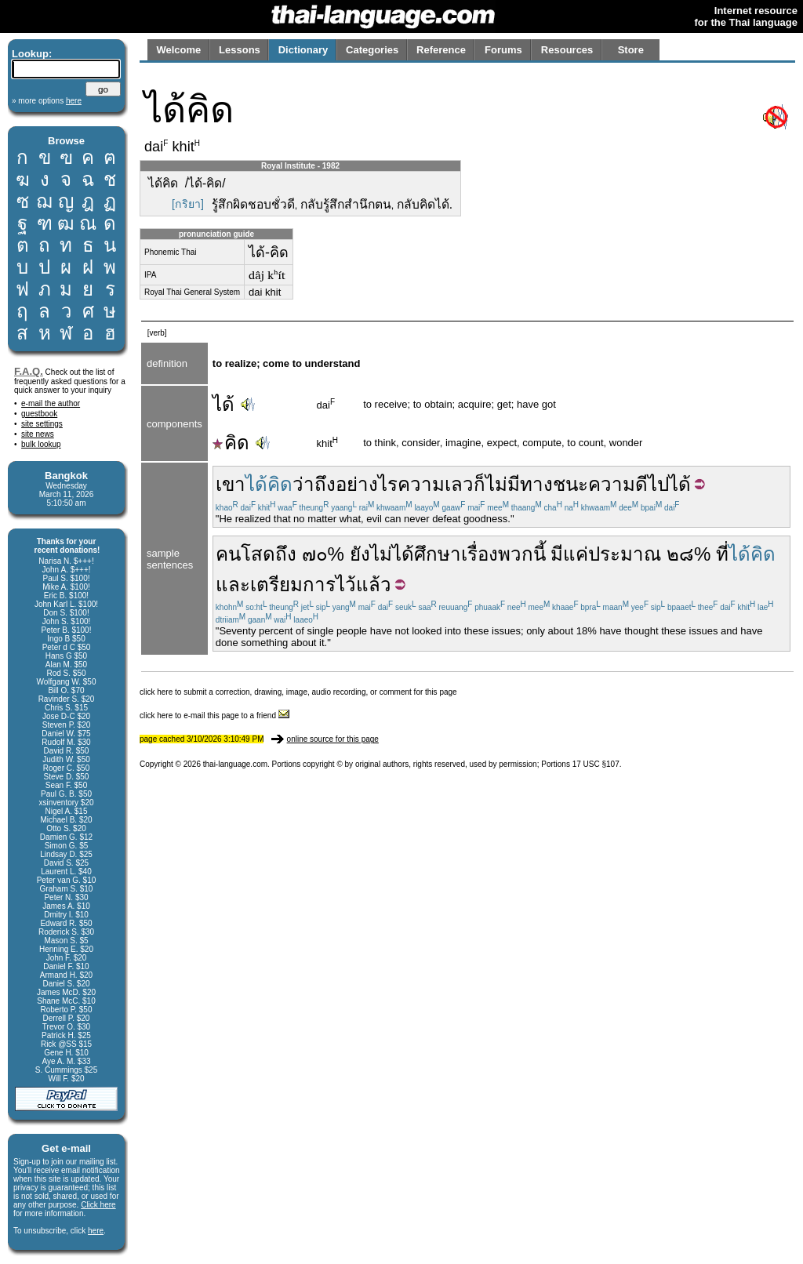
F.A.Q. (28, 371)
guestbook (39, 413)
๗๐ (315, 554)
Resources (567, 50)
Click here (98, 1204)
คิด (231, 442)
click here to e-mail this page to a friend (214, 715)
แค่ (575, 554)
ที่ (722, 554)
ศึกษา (437, 554)
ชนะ (570, 484)
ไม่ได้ (392, 554)
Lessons (239, 50)
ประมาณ (624, 554)
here (96, 1230)
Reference (441, 50)
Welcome (178, 50)
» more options (47, 100)
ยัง (360, 554)
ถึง (285, 554)
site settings (42, 424)
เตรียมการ (293, 584)
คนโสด (245, 554)
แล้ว (373, 584)
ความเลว (436, 484)
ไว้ (346, 584)
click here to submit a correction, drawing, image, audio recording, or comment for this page (298, 692)
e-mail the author (50, 403)
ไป (658, 484)
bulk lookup (41, 444)
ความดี (618, 484)
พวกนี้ (522, 554)
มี (556, 554)
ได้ (223, 404)
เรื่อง (479, 554)
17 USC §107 (596, 764)
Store (631, 50)
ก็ (479, 484)
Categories (372, 50)
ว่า (303, 484)
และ (233, 584)
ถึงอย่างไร (356, 484)
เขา (230, 484)
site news (37, 434)
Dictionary (303, 50)
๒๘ (680, 554)
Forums (503, 50)
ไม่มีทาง (519, 484)
